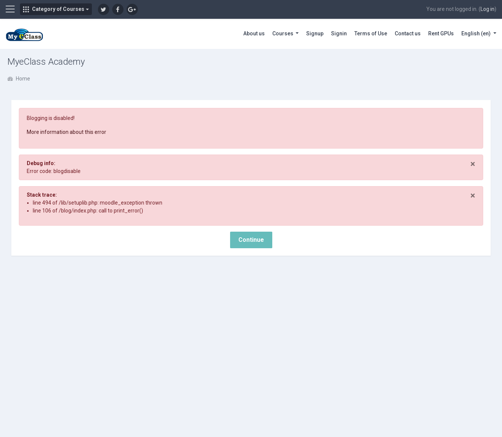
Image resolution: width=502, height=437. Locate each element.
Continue (251, 239)
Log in (487, 9)
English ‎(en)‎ (476, 33)
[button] (56, 9)
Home (23, 79)
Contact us (408, 33)
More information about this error (66, 132)
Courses (283, 33)
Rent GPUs (441, 33)
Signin (339, 33)
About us (254, 33)
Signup (314, 33)
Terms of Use (370, 33)
